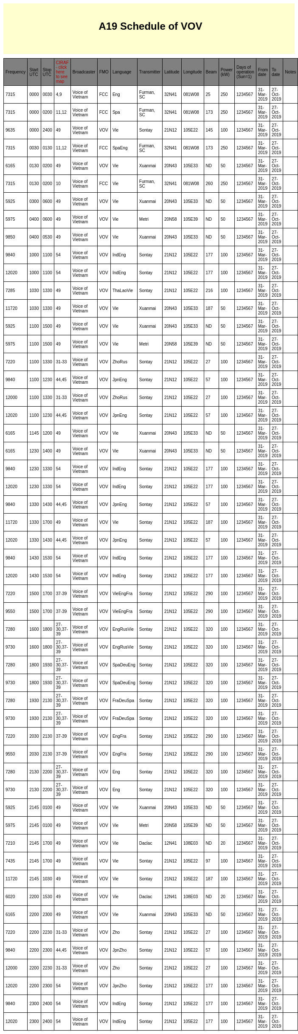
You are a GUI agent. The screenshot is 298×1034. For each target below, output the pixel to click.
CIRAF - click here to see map (62, 72)
